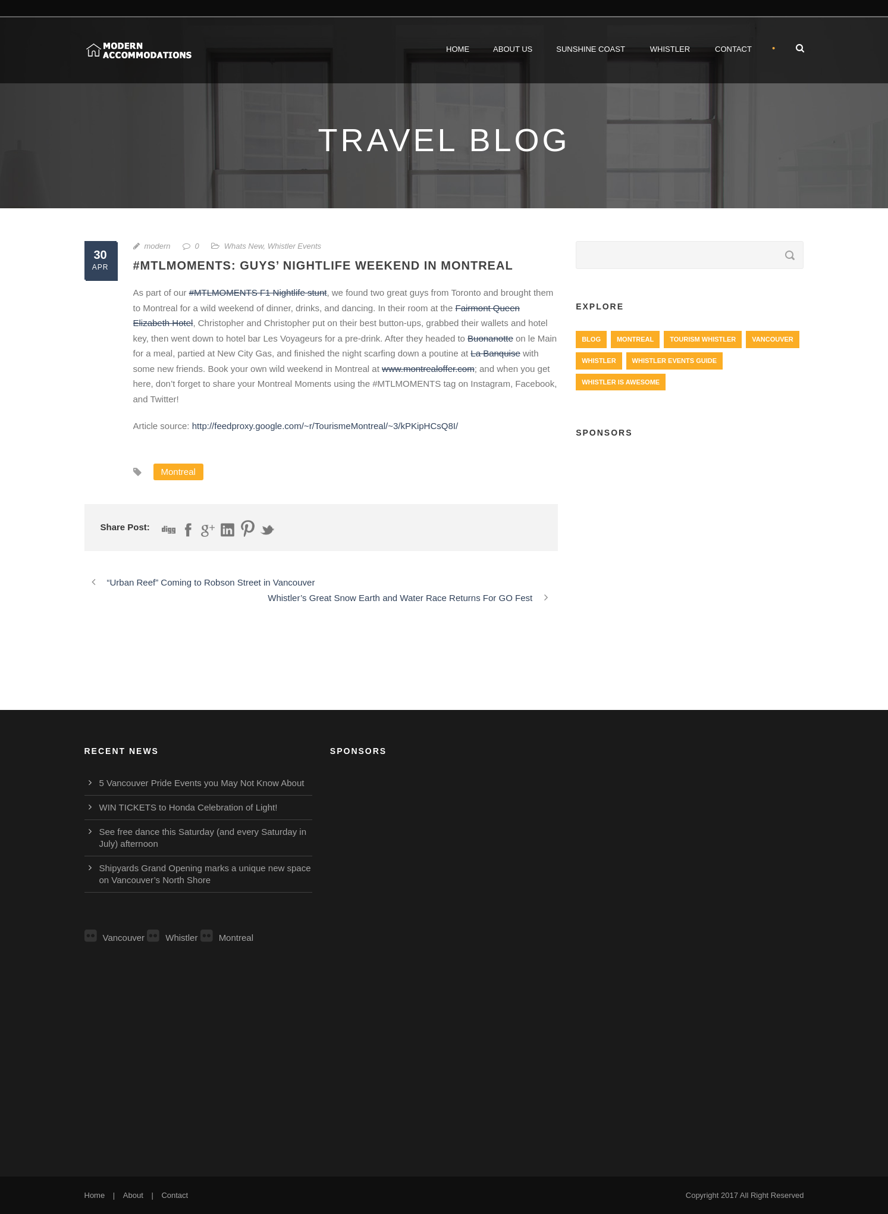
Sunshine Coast (590, 49)
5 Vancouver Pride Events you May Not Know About (202, 783)
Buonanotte (490, 338)
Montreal (178, 472)
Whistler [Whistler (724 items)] (599, 360)
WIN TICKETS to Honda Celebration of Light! (188, 807)
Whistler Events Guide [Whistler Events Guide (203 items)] (674, 360)
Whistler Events (294, 246)
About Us (512, 49)
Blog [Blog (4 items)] (591, 339)
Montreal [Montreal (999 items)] (635, 339)
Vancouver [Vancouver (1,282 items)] (772, 339)
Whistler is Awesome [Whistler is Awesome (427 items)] (621, 382)
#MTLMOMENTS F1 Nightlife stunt (258, 292)
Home (457, 49)
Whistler (670, 49)
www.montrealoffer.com (428, 369)
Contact (733, 49)
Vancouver (114, 938)
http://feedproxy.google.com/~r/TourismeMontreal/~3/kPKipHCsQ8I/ (325, 426)
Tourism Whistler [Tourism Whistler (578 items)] (703, 339)
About (133, 1195)
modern (158, 246)
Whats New (243, 246)
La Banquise (495, 353)
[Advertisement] (690, 536)
